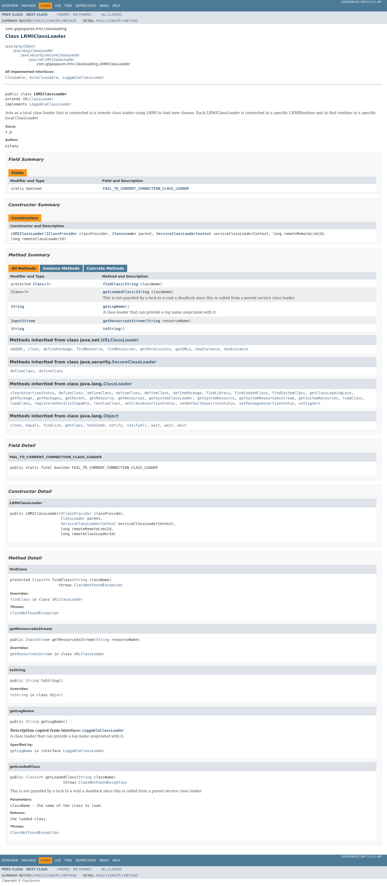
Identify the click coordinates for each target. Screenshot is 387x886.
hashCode (96, 425)
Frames (63, 14)
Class (38, 284)
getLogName (114, 306)
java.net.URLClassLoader (51, 59)
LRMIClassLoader (27, 234)
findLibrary (218, 393)
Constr (53, 21)
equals (32, 425)
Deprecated (85, 6)
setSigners (309, 403)
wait (155, 425)
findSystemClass (288, 393)
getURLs (183, 349)
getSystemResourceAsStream (266, 398)
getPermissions (155, 349)
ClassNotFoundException (98, 585)
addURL (17, 349)
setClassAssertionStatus (150, 403)
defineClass (22, 371)
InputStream (23, 321)
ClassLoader (124, 234)
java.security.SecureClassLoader (50, 55)
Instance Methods (61, 268)
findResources (121, 349)
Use (58, 6)
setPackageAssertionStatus (266, 403)
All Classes (111, 14)
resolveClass (107, 403)
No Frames (82, 14)
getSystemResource (215, 398)
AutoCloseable (44, 77)
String (131, 284)
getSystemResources (318, 398)
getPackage (21, 398)
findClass (113, 284)
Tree (68, 6)
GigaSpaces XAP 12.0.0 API (361, 2)
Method (70, 21)
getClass (74, 425)
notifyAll (137, 425)
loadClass (352, 398)
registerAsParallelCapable (62, 403)
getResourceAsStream (124, 321)
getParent (75, 398)
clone (15, 425)
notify (115, 425)
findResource (89, 349)
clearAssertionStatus (32, 393)
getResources (131, 398)
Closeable (15, 77)
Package (28, 6)
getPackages (49, 398)
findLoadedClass (251, 393)
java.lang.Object (20, 46)
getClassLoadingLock (330, 393)
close (33, 349)
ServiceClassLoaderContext (183, 234)
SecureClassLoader (134, 361)
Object (111, 416)
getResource (101, 398)
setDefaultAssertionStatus (207, 403)
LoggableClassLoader (83, 77)
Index (104, 6)
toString (111, 329)
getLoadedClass (118, 292)
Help (116, 6)
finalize (52, 425)
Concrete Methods (105, 268)
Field (38, 21)
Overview (10, 6)
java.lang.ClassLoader (33, 51)
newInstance (207, 349)
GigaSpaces (30, 880)
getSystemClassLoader (171, 398)
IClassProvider (61, 234)
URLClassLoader (38, 99)
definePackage (57, 349)
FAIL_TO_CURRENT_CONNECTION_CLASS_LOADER (146, 188)
